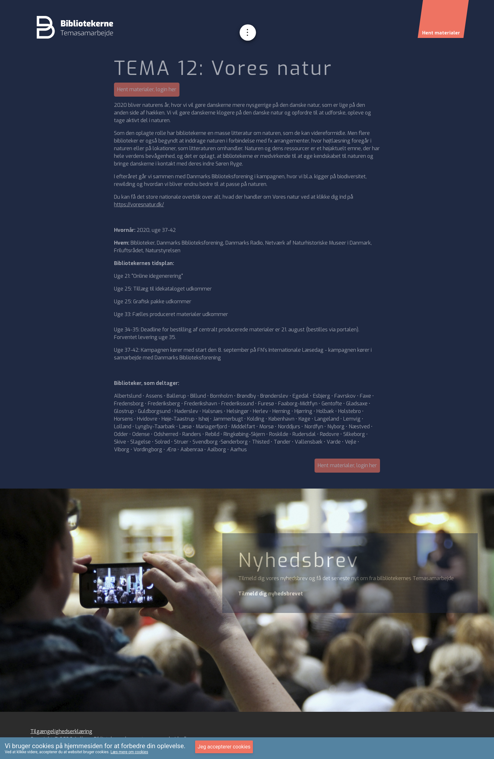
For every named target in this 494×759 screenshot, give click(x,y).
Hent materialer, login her (146, 89)
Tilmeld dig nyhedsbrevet (270, 593)
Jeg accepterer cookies (224, 747)
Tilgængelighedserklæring (61, 731)
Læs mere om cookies (129, 752)
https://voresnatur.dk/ (139, 204)
